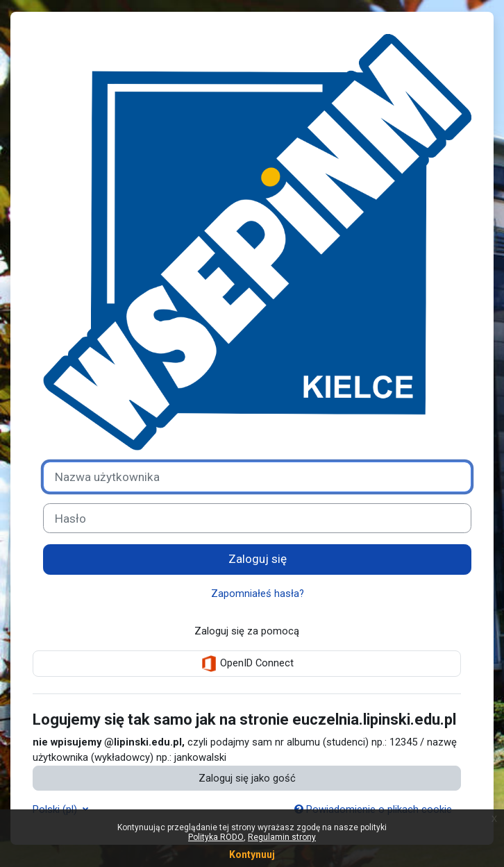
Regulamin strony (282, 837)
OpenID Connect (247, 663)
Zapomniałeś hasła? (257, 593)
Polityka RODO (216, 837)
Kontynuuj (252, 854)
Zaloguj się (257, 559)
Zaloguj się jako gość (247, 778)
